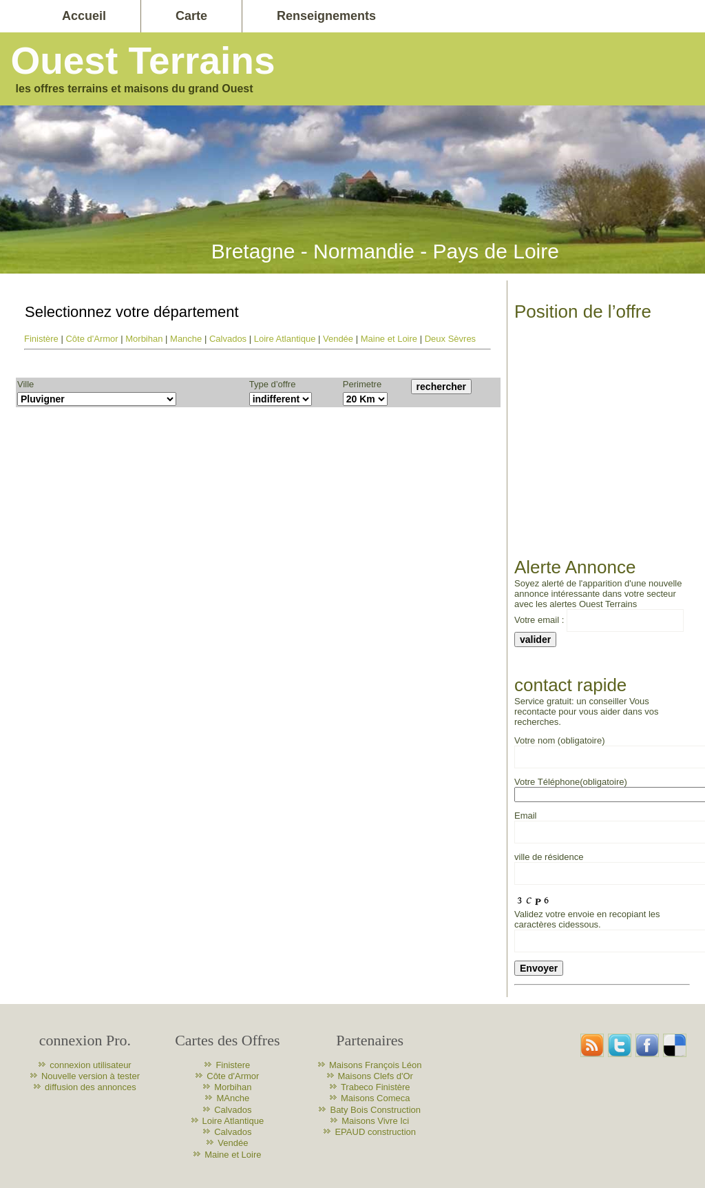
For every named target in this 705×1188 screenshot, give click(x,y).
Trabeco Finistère (375, 1087)
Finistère (41, 339)
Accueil (84, 16)
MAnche (232, 1098)
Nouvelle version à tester (90, 1076)
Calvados (227, 339)
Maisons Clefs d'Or (375, 1076)
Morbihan (143, 339)
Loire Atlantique (285, 339)
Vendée (338, 339)
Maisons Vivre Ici (375, 1121)
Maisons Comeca (375, 1098)
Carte (191, 16)
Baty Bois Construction (375, 1110)
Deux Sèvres (450, 339)
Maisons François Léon (375, 1065)
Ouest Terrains (142, 60)
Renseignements (326, 16)
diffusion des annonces (90, 1087)
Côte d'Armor (91, 339)
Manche (186, 339)
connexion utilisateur (90, 1065)
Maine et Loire (389, 339)
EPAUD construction (375, 1132)
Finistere (232, 1065)
